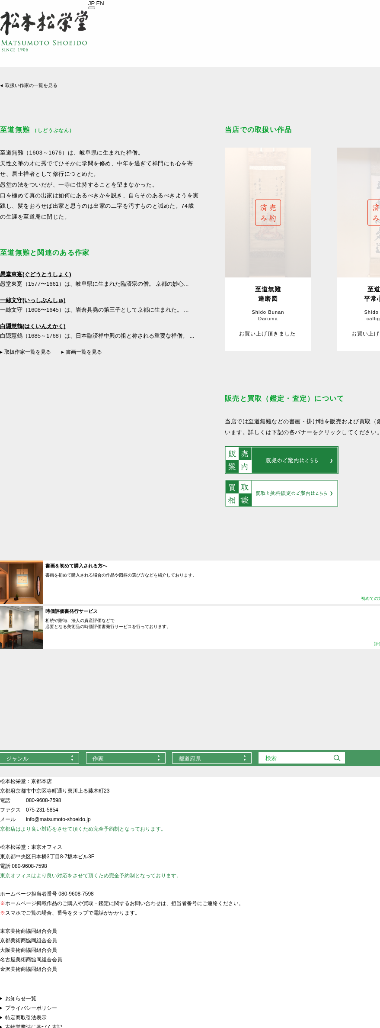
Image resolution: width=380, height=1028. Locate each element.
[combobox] (126, 758)
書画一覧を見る (84, 352)
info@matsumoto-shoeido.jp (58, 819)
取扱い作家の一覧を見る (31, 85)
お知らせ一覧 (20, 999)
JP (91, 3)
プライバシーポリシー (31, 1008)
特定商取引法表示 (26, 1018)
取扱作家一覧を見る (27, 352)
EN (100, 3)
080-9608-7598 (43, 800)
